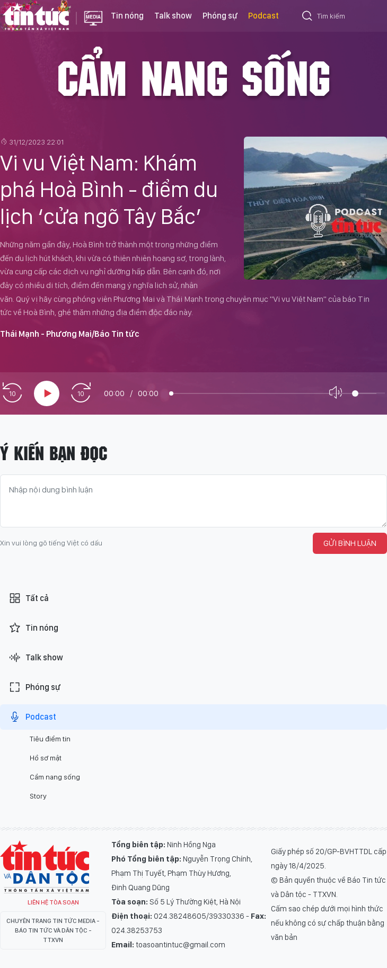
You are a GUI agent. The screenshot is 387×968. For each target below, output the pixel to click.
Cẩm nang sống (193, 76)
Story (38, 796)
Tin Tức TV (44, 866)
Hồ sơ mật (45, 758)
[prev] (12, 393)
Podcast (263, 16)
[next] (80, 393)
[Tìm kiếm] (307, 17)
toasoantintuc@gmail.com (180, 944)
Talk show (173, 16)
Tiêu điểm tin (50, 738)
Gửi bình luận (349, 543)
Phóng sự (220, 16)
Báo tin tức (35, 16)
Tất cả (28, 598)
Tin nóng (127, 16)
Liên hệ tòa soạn (53, 902)
